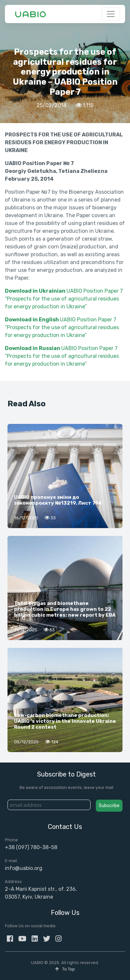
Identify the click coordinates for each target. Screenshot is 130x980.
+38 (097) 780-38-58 (31, 847)
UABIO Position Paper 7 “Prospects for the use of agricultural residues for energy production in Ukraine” (64, 299)
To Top (65, 969)
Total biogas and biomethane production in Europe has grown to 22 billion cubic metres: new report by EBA (65, 609)
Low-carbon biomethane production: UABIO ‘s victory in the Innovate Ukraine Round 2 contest (65, 721)
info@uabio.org (23, 868)
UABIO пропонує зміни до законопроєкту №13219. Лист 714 (58, 500)
